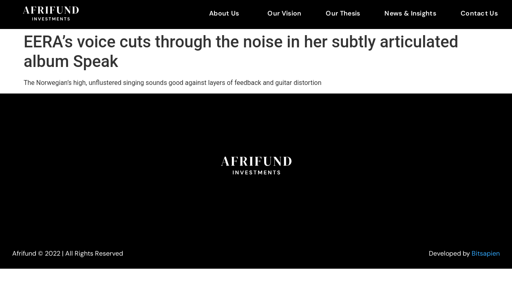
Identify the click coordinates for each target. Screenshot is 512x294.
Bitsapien (486, 253)
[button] (226, 13)
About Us (224, 13)
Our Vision (284, 13)
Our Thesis (343, 13)
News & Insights (410, 13)
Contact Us (479, 13)
